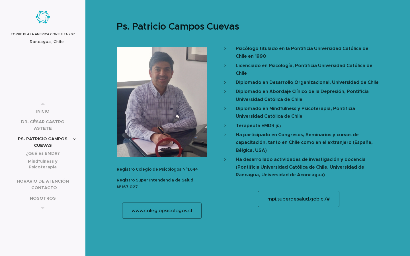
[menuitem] (43, 111)
